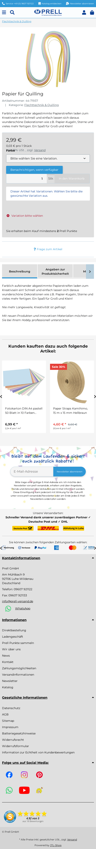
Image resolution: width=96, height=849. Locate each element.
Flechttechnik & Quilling (41, 105)
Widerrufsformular (15, 746)
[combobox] (48, 158)
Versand (72, 839)
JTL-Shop (55, 845)
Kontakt (7, 662)
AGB (5, 714)
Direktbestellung (14, 630)
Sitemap (8, 721)
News (6, 655)
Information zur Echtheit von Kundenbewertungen (38, 752)
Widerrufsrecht (13, 740)
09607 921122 (23, 589)
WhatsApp (22, 608)
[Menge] (26, 178)
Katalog (7, 687)
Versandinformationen (18, 674)
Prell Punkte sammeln (18, 643)
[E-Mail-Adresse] (32, 471)
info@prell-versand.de (17, 601)
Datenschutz (11, 708)
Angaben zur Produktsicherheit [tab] (55, 272)
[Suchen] (12, 12)
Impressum (10, 727)
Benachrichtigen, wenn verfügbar (34, 170)
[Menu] (4, 12)
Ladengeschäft (12, 636)
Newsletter (10, 681)
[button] (84, 12)
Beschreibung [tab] (19, 271)
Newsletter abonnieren (69, 471)
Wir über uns (11, 649)
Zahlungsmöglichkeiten (19, 668)
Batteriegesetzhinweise (19, 733)
